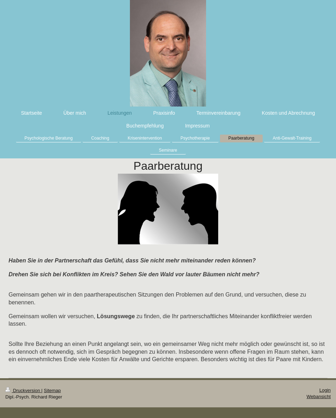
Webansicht (318, 396)
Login (325, 390)
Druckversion (23, 390)
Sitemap (52, 390)
